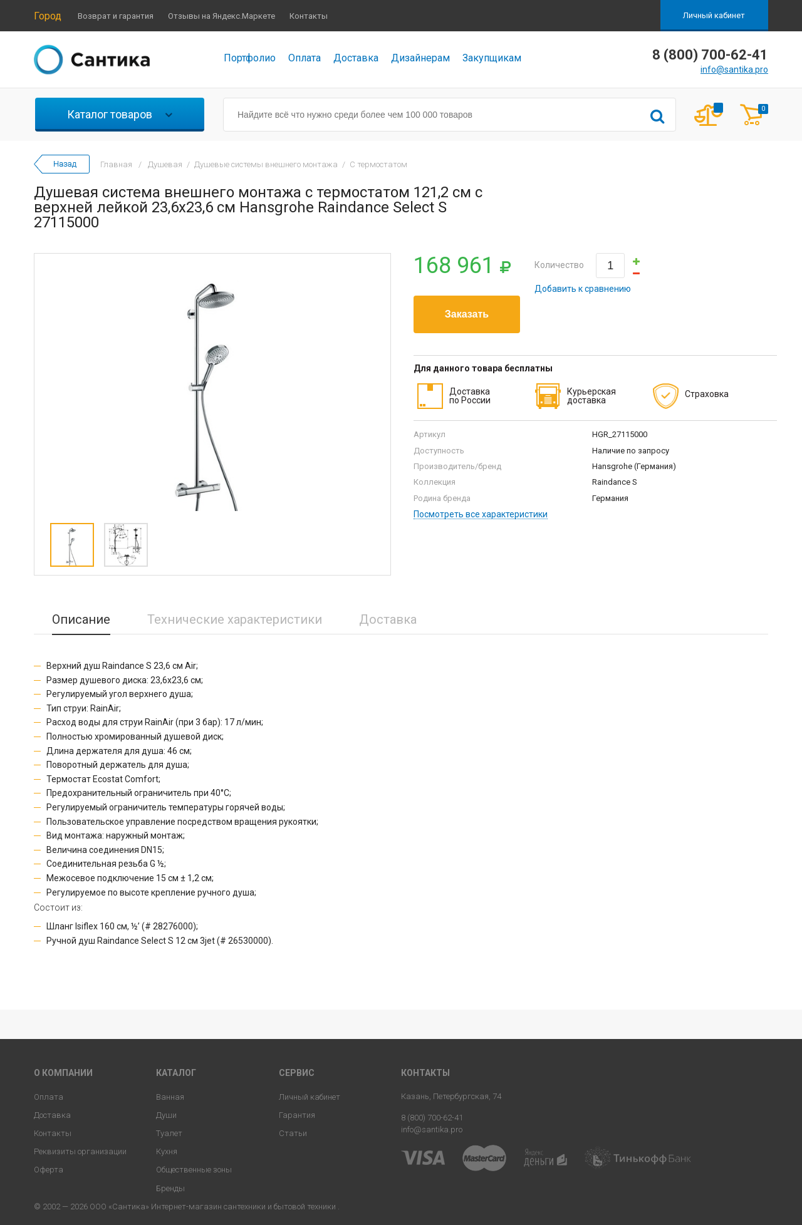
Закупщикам (491, 58)
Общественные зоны (194, 1169)
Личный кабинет (714, 15)
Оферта (48, 1169)
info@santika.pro (734, 69)
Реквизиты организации (80, 1151)
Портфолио (250, 58)
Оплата (304, 58)
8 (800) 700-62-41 (432, 1117)
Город (47, 16)
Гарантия (297, 1115)
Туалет (169, 1133)
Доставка (355, 58)
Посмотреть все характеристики (481, 514)
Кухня (166, 1151)
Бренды (170, 1188)
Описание (81, 619)
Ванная (170, 1097)
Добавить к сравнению (582, 288)
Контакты (308, 16)
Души (166, 1115)
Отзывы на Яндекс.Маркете (221, 16)
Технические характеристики (234, 619)
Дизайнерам (420, 58)
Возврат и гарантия (116, 16)
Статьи (293, 1133)
